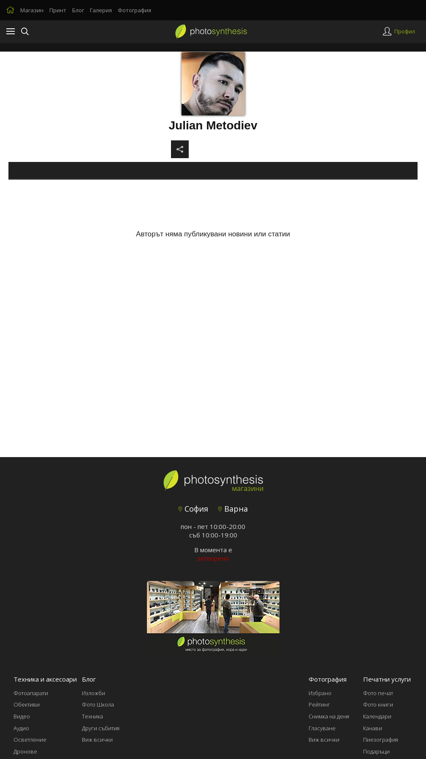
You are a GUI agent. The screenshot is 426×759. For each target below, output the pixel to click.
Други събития (100, 728)
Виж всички (97, 739)
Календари (377, 716)
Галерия (101, 10)
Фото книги (378, 704)
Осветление (30, 739)
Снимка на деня (329, 716)
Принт (57, 10)
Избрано (320, 693)
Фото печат (378, 693)
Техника (92, 716)
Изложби (93, 693)
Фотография (134, 10)
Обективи (27, 704)
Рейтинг (319, 704)
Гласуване (322, 728)
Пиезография (380, 739)
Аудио (21, 728)
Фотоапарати (31, 693)
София (193, 509)
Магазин (31, 10)
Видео (22, 716)
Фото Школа (98, 704)
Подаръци (376, 751)
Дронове (25, 751)
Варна (233, 509)
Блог (78, 10)
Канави (372, 728)
